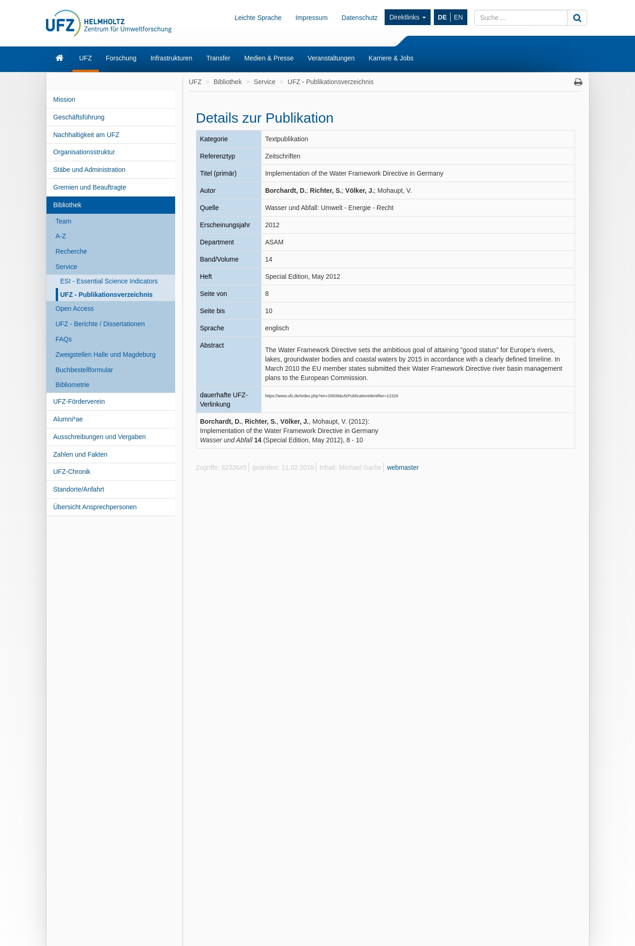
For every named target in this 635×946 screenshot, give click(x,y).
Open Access (75, 308)
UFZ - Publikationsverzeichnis (106, 294)
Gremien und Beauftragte (89, 187)
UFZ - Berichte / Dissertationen (100, 324)
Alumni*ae (68, 419)
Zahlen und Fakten (80, 454)
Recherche (71, 251)
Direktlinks (407, 17)
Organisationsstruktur (84, 152)
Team (64, 221)
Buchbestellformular (84, 370)
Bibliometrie (73, 384)
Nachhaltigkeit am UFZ (86, 134)
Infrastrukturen (171, 58)
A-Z (61, 236)
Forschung (121, 58)
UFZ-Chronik (72, 471)
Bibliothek (67, 205)
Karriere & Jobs (391, 58)
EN (458, 17)
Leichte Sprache (258, 17)
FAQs (64, 339)
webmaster (403, 467)
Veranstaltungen (331, 58)
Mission (64, 99)
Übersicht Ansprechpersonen (95, 507)
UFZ (85, 58)
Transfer (218, 58)
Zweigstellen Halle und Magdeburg (106, 354)
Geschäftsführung (79, 117)
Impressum (311, 17)
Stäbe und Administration (89, 169)
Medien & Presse (269, 58)
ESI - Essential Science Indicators (109, 281)
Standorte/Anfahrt (79, 489)
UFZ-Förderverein (79, 401)
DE (442, 17)
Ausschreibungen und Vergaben (99, 436)
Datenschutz (359, 17)
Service (67, 266)
